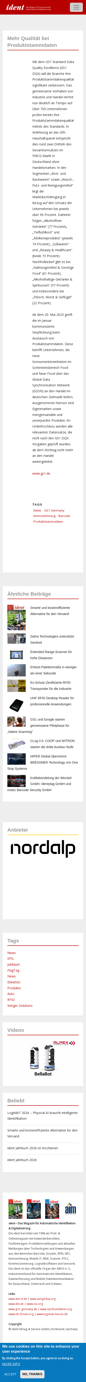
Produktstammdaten (48, 521)
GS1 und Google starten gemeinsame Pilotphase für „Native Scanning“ (38, 726)
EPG (10, 958)
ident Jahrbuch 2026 (22, 1160)
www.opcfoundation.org (56, 1309)
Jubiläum (13, 964)
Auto (10, 994)
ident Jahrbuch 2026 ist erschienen (32, 1148)
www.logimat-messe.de (52, 1314)
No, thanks (32, 1374)
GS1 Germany (54, 510)
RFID (11, 999)
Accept (10, 1374)
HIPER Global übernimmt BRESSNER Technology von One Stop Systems (42, 762)
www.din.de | (17, 1304)
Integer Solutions (20, 1005)
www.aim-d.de (17, 1299)
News (37, 510)
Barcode (64, 516)
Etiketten (13, 982)
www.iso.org (35, 1304)
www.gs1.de (41, 473)
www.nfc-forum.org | (22, 1314)
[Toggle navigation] (76, 7)
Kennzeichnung (44, 516)
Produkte (14, 988)
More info (11, 1364)
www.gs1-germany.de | (24, 1309)
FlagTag (13, 970)
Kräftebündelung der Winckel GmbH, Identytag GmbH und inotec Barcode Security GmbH (39, 784)
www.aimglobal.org (43, 1299)
